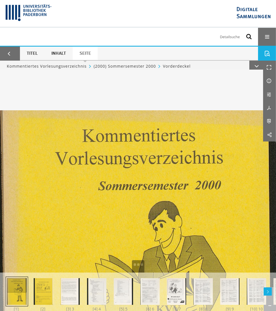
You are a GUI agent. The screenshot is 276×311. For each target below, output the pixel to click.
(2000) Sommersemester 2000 (124, 66)
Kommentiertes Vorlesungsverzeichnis (46, 66)
